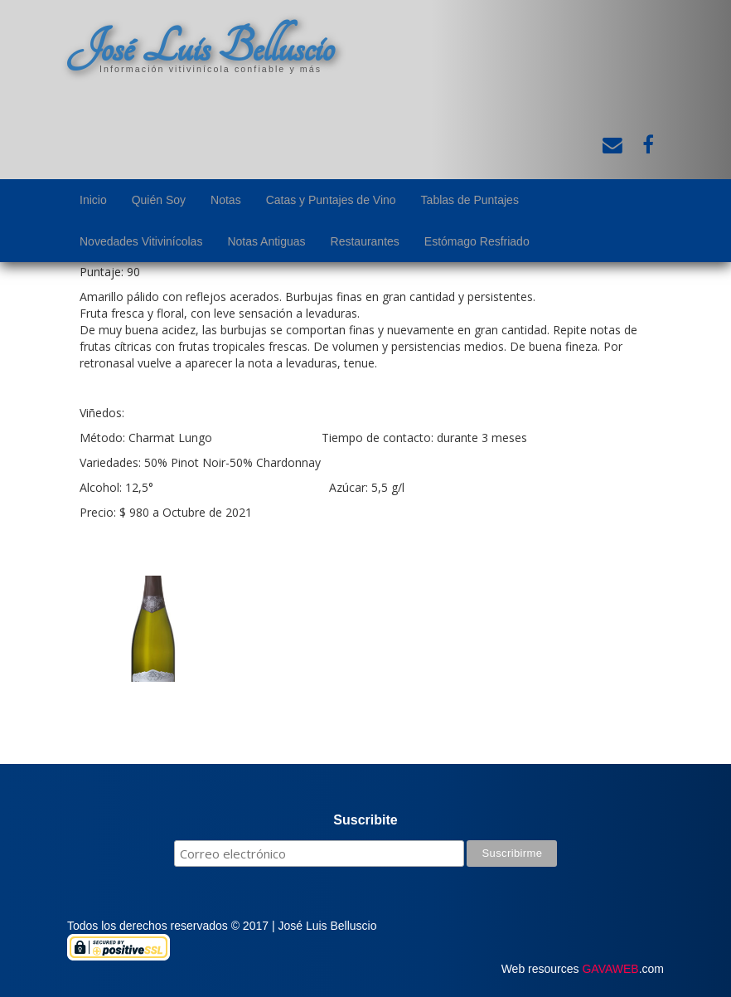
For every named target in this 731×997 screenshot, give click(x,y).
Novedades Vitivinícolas (141, 241)
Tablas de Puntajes (470, 200)
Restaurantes (365, 241)
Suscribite (365, 820)
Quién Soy (159, 200)
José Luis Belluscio (200, 47)
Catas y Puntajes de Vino (331, 200)
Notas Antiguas (266, 241)
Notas (226, 200)
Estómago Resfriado (477, 241)
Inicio (93, 200)
